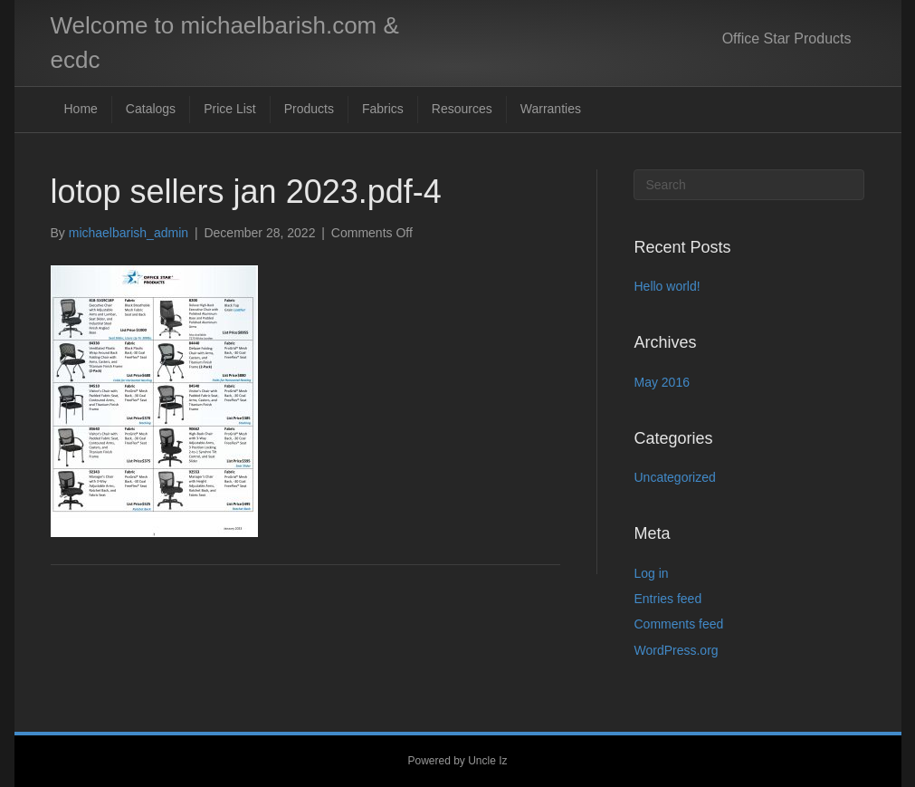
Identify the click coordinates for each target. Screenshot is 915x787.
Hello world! (667, 286)
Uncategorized (674, 477)
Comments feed (678, 624)
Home (81, 108)
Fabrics (383, 108)
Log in (651, 573)
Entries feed (667, 598)
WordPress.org (676, 650)
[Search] (749, 184)
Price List (230, 108)
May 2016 (661, 382)
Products (309, 108)
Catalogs (151, 108)
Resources (462, 108)
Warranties (550, 108)
